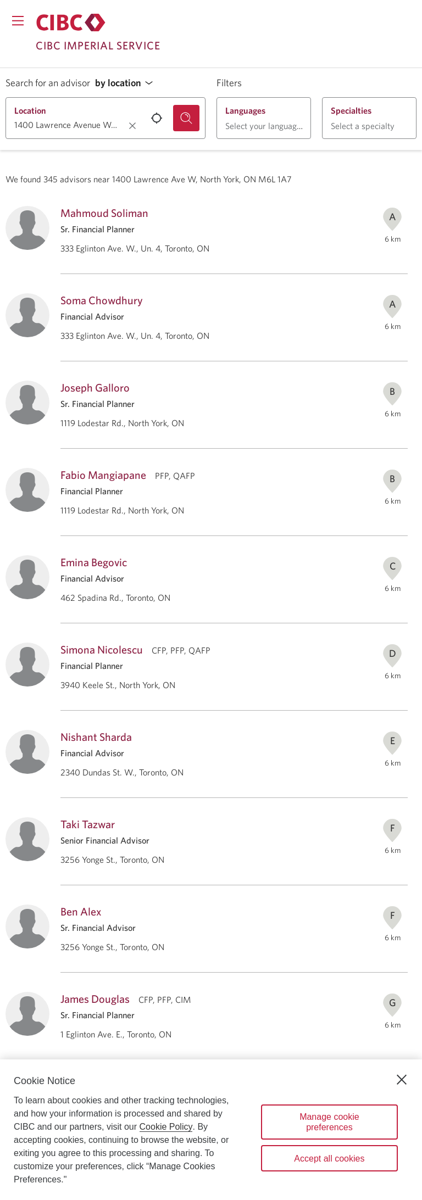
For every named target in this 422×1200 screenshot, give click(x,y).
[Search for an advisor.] (186, 118)
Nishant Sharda (96, 737)
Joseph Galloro (95, 387)
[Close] (401, 1079)
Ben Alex (80, 911)
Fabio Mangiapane (103, 475)
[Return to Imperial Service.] (71, 22)
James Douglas (95, 999)
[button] (127, 83)
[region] (211, 1129)
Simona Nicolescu (101, 649)
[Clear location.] (132, 125)
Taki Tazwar (87, 824)
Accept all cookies (329, 1158)
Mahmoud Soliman (104, 213)
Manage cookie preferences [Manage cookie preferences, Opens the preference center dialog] (329, 1122)
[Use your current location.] (157, 118)
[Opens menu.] (17, 20)
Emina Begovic (93, 562)
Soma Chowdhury (101, 300)
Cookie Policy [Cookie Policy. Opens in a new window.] (166, 1126)
